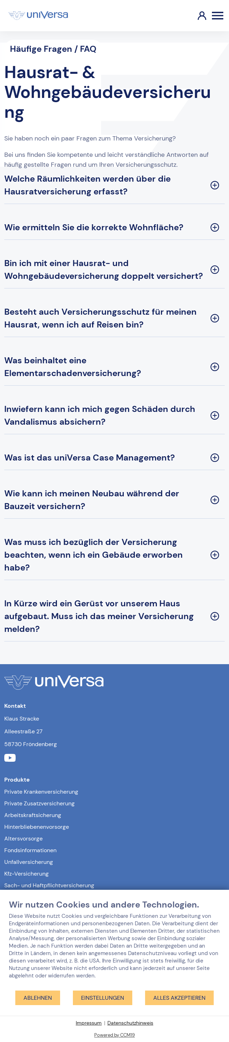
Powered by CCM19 (114, 1035)
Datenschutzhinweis (130, 1023)
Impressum (89, 1023)
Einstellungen (102, 998)
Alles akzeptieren (179, 998)
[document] (114, 944)
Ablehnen (37, 998)
